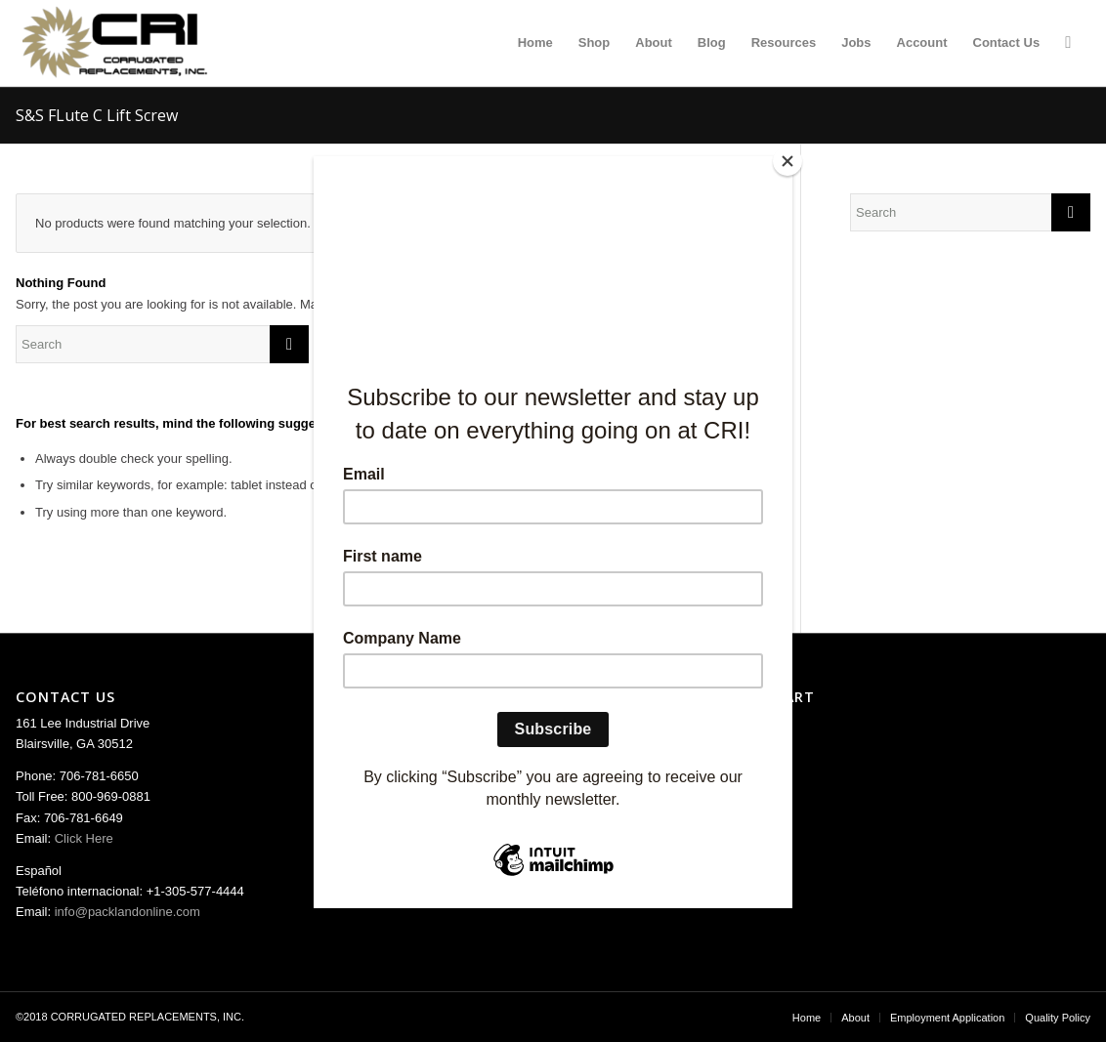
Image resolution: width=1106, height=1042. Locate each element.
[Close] (787, 161)
